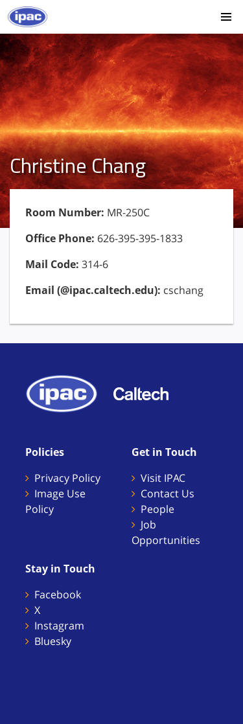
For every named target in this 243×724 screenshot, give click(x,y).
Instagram (59, 625)
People (157, 509)
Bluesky (52, 641)
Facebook (57, 594)
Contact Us (167, 493)
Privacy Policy (67, 478)
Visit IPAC (163, 478)
